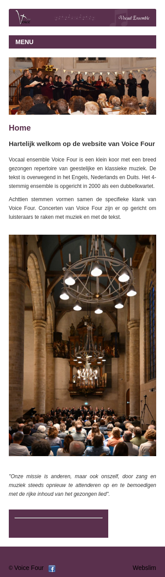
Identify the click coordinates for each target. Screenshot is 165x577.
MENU (24, 41)
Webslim (144, 567)
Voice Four (29, 567)
